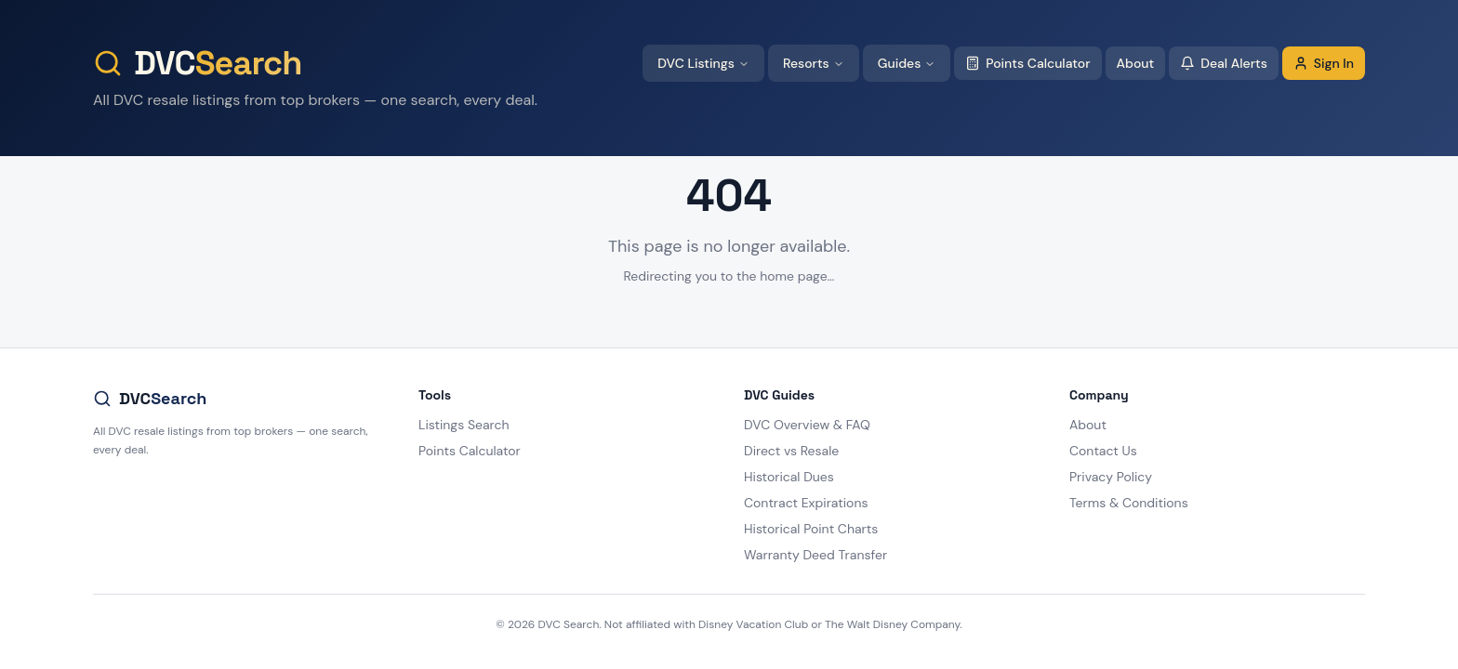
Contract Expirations (806, 502)
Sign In (1323, 63)
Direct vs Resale (791, 450)
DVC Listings (703, 63)
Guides (907, 63)
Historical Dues (789, 476)
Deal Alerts (1223, 63)
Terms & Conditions (1128, 502)
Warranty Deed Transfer (815, 554)
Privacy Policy (1110, 476)
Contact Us (1103, 450)
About (1136, 63)
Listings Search (464, 424)
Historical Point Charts (811, 528)
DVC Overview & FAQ (807, 424)
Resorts (813, 63)
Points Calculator (1027, 63)
